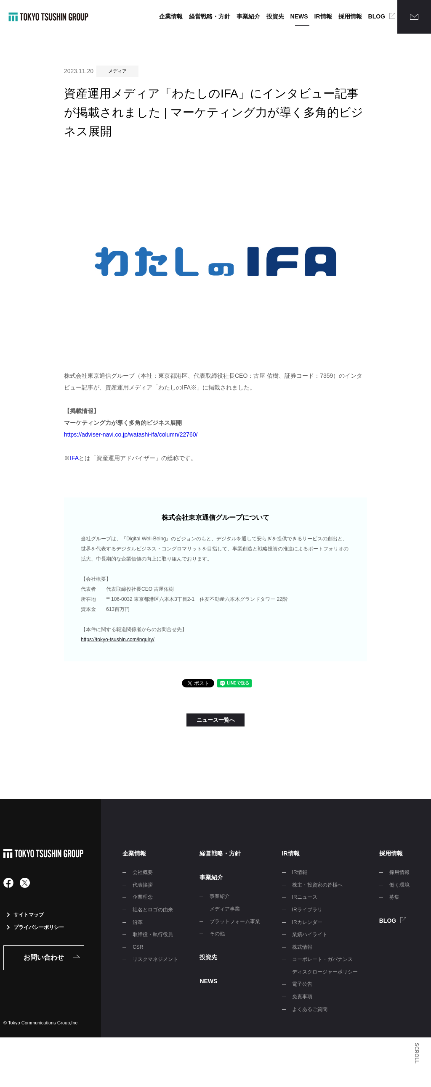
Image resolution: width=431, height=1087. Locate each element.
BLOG (376, 16)
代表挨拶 (143, 885)
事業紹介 (248, 16)
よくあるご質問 (309, 1009)
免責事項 (302, 997)
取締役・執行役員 (153, 934)
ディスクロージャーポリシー (325, 972)
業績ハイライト (309, 934)
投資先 (275, 16)
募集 (394, 897)
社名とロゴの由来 (153, 910)
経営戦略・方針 (209, 16)
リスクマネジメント (155, 959)
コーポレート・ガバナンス (322, 959)
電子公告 (302, 984)
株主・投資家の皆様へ (317, 885)
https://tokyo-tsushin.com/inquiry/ (117, 639)
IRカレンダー (307, 922)
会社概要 (143, 872)
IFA (74, 458)
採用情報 (350, 16)
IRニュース (304, 897)
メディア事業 (225, 909)
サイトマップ (25, 915)
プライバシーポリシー (35, 927)
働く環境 (399, 885)
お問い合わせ (44, 957)
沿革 (138, 922)
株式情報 (302, 947)
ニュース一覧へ (216, 720)
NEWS (299, 16)
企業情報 (171, 16)
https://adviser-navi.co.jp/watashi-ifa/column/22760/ (131, 434)
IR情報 (323, 16)
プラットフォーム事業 (235, 921)
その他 (217, 934)
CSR (138, 947)
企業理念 (143, 897)
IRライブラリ (307, 910)
